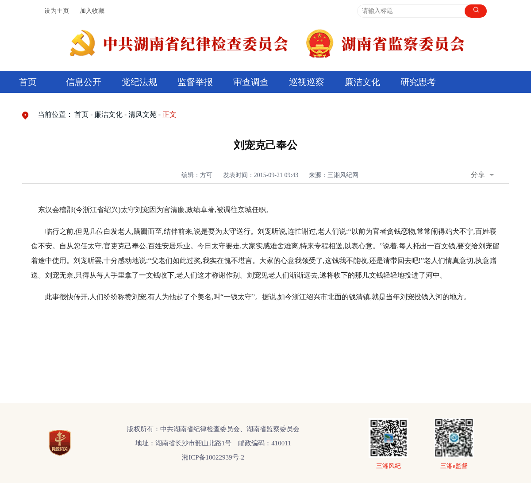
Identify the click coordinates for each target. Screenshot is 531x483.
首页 (28, 82)
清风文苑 (142, 114)
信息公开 (83, 82)
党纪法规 (139, 82)
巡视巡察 (306, 82)
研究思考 (418, 82)
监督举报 (195, 82)
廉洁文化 (362, 82)
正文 (169, 114)
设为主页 (56, 11)
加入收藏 (92, 11)
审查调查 (251, 82)
